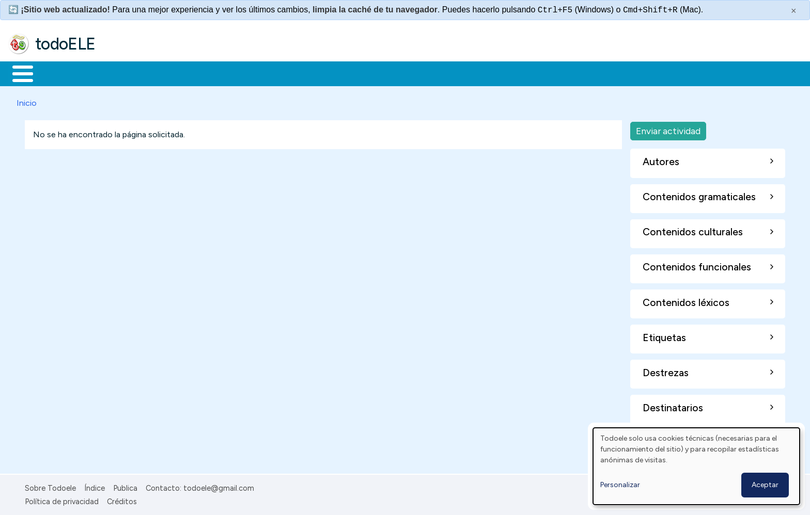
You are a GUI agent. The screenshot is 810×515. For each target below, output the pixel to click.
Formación (124, 73)
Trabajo (186, 73)
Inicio (17, 73)
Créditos (122, 499)
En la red (244, 73)
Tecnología (309, 73)
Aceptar (765, 484)
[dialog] (696, 466)
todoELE (65, 44)
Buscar (424, 73)
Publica (125, 486)
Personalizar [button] (620, 484)
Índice (94, 486)
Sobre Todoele (50, 486)
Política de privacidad (62, 499)
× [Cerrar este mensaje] (794, 11)
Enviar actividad (668, 128)
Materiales (58, 73)
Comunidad (378, 73)
